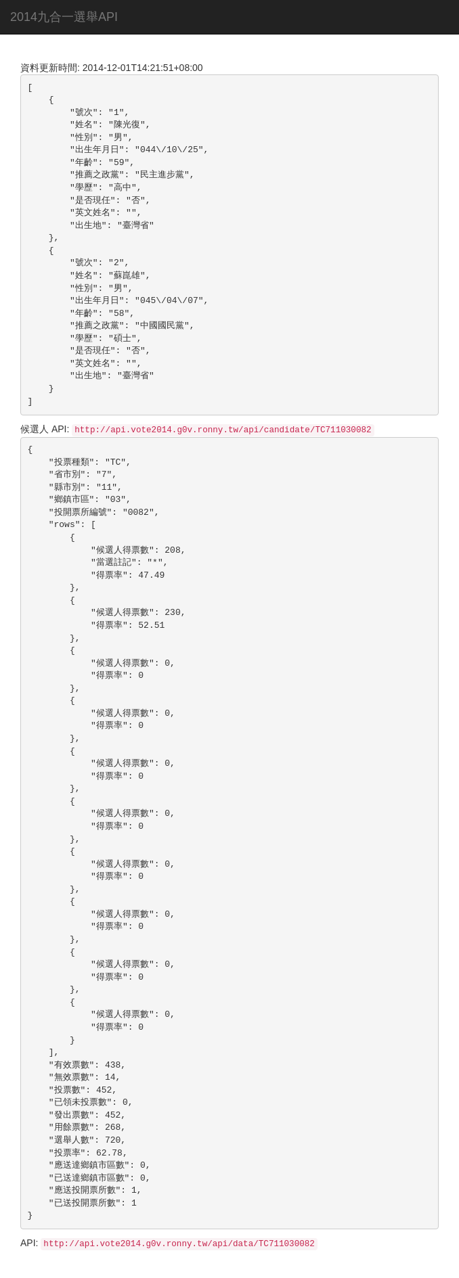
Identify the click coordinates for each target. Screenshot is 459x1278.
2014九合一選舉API (64, 17)
